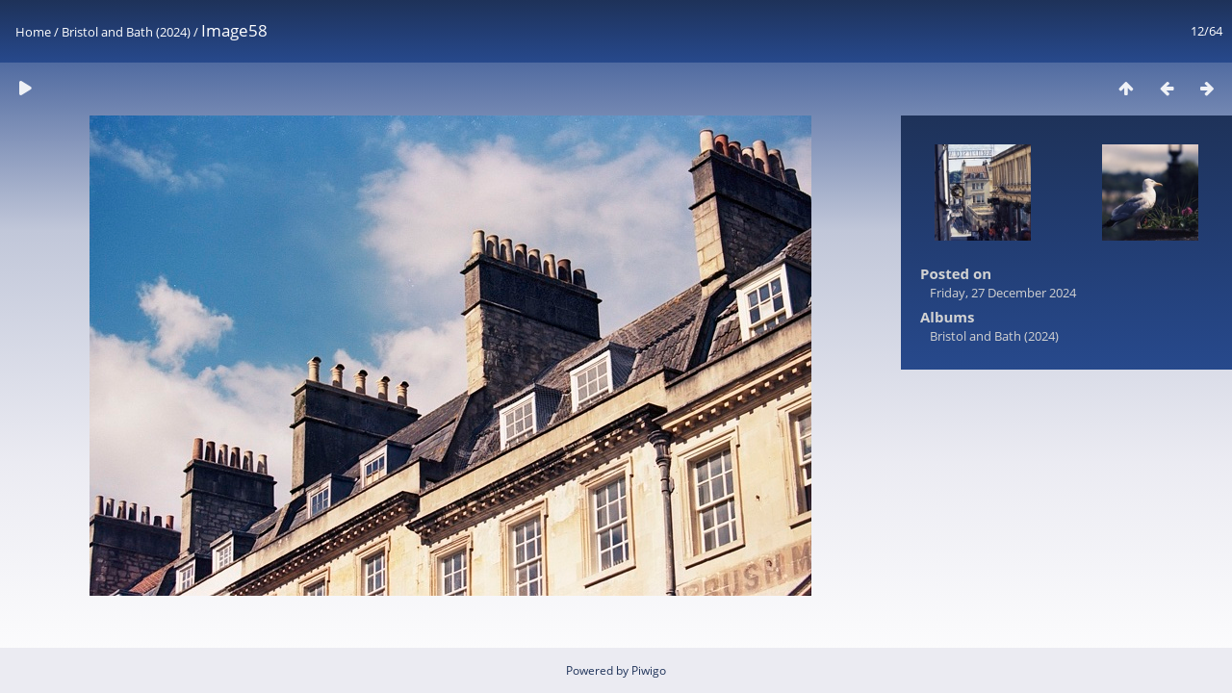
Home (33, 31)
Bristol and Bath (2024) (126, 31)
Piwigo (648, 670)
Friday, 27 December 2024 (1003, 292)
